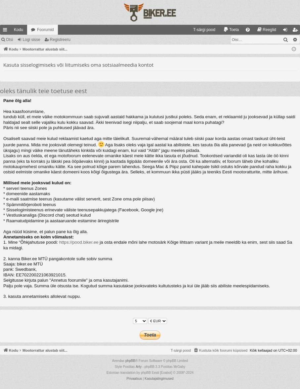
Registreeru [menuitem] (296, 31)
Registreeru (60, 39)
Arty (139, 367)
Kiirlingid (6, 31)
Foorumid (45, 29)
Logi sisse (31, 39)
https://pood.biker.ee (79, 242)
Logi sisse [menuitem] (286, 31)
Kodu (18, 29)
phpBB (130, 361)
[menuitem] (201, 30)
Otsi (9, 39)
